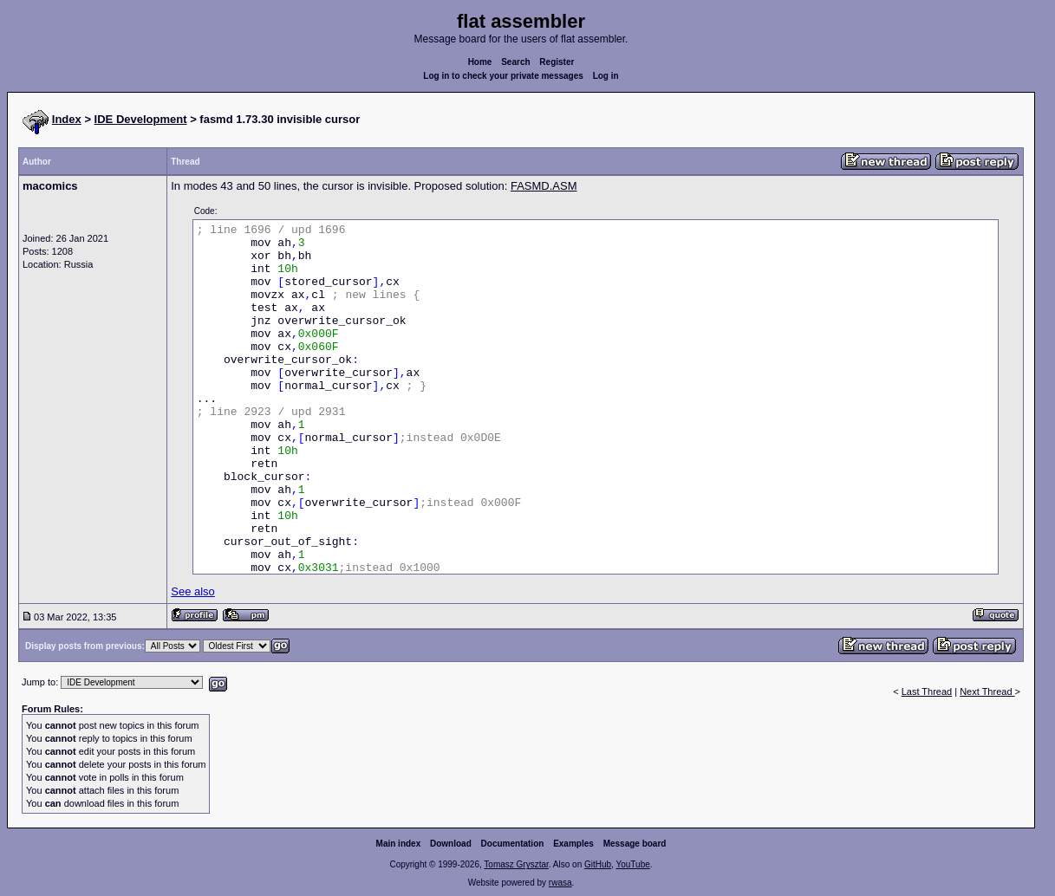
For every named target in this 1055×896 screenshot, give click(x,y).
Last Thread (927, 691)
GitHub (597, 864)
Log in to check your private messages (503, 76)
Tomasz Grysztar (516, 864)
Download (451, 843)
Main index (398, 843)
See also (193, 591)
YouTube (632, 864)
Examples (573, 843)
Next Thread (987, 691)
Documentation (512, 843)
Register (556, 62)
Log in (606, 76)
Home (480, 62)
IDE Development (140, 119)
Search (515, 62)
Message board (635, 843)
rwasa (560, 882)
